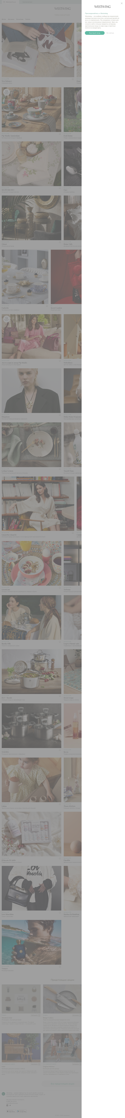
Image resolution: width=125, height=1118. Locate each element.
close (121, 3)
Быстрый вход (94, 33)
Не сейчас (110, 33)
